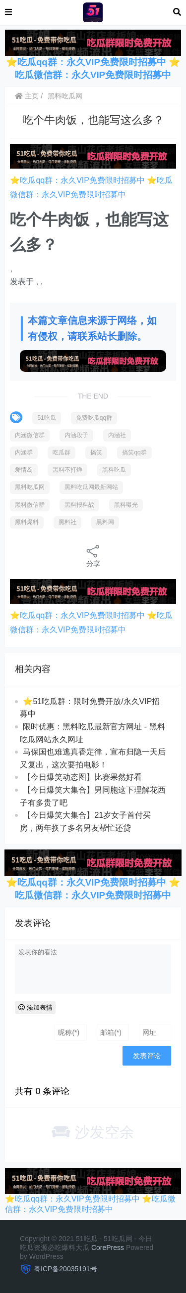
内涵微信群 (30, 435)
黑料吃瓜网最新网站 (91, 487)
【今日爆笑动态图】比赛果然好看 (82, 777)
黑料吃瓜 (114, 469)
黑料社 (67, 522)
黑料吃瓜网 (65, 96)
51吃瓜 (46, 417)
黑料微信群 (30, 504)
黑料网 (105, 522)
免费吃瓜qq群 (94, 417)
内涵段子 (76, 435)
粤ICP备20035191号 (65, 1269)
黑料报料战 (79, 504)
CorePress (107, 1247)
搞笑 (96, 452)
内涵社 (117, 435)
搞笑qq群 (134, 452)
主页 (27, 96)
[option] (93, 275)
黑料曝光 (126, 504)
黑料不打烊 (67, 469)
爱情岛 (24, 469)
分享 (93, 555)
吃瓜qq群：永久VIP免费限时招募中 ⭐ (98, 62)
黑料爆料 (27, 522)
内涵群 (24, 452)
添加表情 (35, 1007)
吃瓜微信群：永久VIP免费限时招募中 (93, 75)
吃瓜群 (61, 452)
